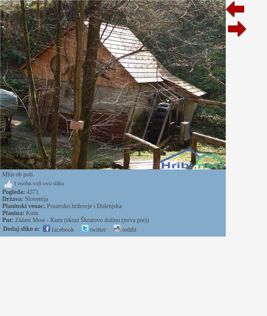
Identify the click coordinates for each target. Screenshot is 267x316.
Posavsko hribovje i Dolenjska (84, 206)
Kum (32, 213)
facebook (58, 229)
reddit (125, 229)
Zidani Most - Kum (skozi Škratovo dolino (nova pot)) (82, 220)
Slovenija (36, 199)
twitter (94, 229)
